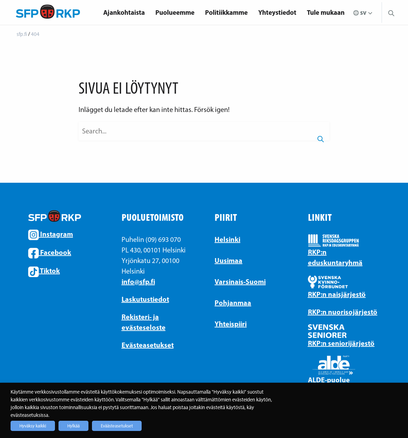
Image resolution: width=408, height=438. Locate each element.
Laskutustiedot (145, 299)
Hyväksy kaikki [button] (32, 425)
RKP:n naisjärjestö (337, 294)
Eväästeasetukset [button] (117, 425)
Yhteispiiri (231, 323)
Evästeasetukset (148, 344)
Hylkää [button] (73, 425)
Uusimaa (228, 260)
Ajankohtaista (124, 12)
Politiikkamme (226, 12)
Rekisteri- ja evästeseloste (144, 322)
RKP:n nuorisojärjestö (342, 311)
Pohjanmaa (233, 302)
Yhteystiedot (277, 12)
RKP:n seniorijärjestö (341, 343)
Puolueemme (174, 12)
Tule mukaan (326, 12)
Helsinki (227, 239)
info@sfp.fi (138, 281)
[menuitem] (124, 12)
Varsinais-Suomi (240, 281)
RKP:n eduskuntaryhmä (335, 257)
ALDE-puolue (329, 379)
